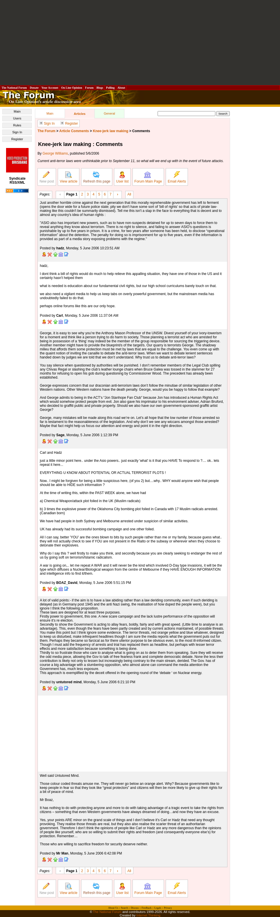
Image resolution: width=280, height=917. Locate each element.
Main (17, 111)
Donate (34, 87)
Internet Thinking (148, 915)
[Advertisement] (140, 42)
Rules (17, 125)
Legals (157, 907)
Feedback (146, 907)
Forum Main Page (148, 177)
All (129, 194)
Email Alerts (177, 177)
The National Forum (14, 87)
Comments (141, 131)
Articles (79, 113)
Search (124, 907)
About (121, 87)
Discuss (135, 907)
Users (17, 118)
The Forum (46, 131)
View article (68, 177)
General (109, 113)
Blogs (100, 87)
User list (122, 177)
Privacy (168, 907)
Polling (110, 87)
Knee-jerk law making (110, 131)
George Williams (55, 153)
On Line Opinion (71, 87)
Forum (89, 87)
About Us (113, 907)
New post (47, 177)
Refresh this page (96, 177)
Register (17, 139)
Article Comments (74, 131)
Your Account (50, 87)
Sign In (17, 132)
